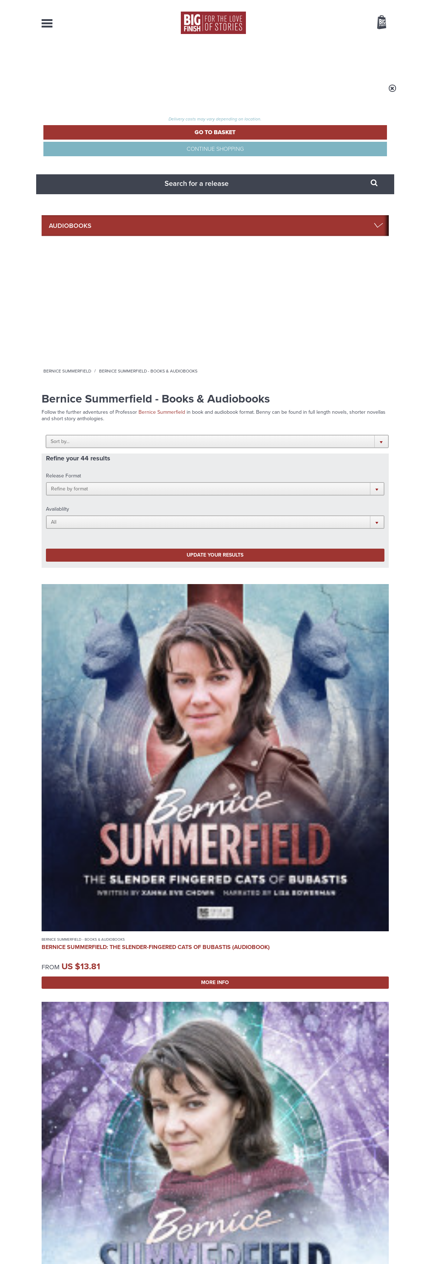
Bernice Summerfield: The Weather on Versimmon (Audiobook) (168, 418)
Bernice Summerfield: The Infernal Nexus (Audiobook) (254, 762)
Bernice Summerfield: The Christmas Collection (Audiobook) (78, 762)
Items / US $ (343, 23)
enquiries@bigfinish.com (229, 1190)
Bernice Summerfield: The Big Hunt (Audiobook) (164, 593)
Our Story (379, 1183)
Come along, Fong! (313, 1003)
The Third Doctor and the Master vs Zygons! (323, 1081)
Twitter (268, 920)
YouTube (311, 920)
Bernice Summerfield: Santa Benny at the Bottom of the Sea (254, 593)
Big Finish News (75, 989)
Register (372, 5)
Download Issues (372, 1196)
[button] (250, 226)
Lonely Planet (124, 1075)
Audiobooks (111, 161)
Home (83, 161)
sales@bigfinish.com (163, 1190)
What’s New (197, 58)
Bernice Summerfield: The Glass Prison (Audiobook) (164, 762)
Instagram (288, 920)
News (243, 58)
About (330, 58)
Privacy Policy (57, 952)
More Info (80, 467)
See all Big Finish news (352, 991)
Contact (371, 58)
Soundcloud (342, 920)
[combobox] (323, 42)
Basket (377, 23)
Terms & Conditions (194, 1245)
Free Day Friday (128, 1003)
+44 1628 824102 (170, 1183)
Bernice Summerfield (157, 161)
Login (349, 5)
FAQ (384, 1190)
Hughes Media (79, 1253)
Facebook (247, 920)
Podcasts (286, 58)
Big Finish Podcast (294, 927)
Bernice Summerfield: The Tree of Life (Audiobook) (75, 593)
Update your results (155, 285)
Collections (139, 58)
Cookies (165, 1245)
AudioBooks (80, 58)
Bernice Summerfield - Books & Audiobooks (71, 402)
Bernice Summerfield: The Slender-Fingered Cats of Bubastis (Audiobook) (75, 422)
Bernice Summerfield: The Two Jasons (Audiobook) (254, 418)
